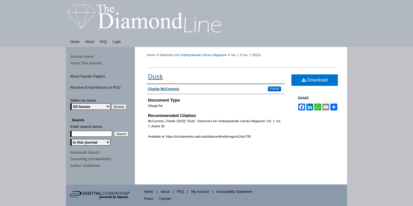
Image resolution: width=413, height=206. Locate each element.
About (165, 192)
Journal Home (81, 56)
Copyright (165, 198)
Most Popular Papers (87, 76)
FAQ (180, 192)
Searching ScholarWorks (90, 159)
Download (315, 80)
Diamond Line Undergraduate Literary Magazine (193, 55)
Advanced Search (85, 152)
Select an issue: (83, 100)
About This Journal (85, 63)
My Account (200, 192)
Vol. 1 (235, 55)
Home (151, 55)
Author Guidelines (85, 165)
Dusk (155, 76)
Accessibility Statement (234, 192)
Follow (274, 88)
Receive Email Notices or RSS (95, 87)
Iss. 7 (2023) (252, 55)
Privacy (148, 198)
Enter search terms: (86, 126)
